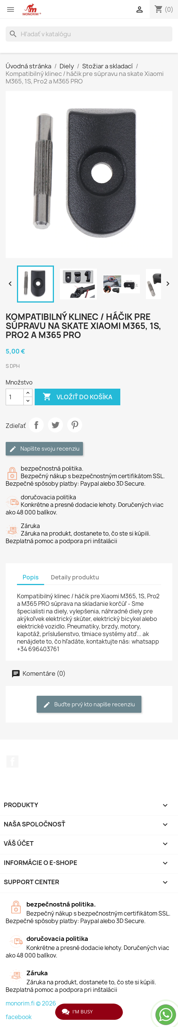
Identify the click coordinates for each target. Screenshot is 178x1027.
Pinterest (74, 424)
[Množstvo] (15, 397)
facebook (19, 1017)
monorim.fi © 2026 (31, 1003)
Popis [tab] (30, 577)
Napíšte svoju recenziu (44, 449)
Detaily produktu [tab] (75, 577)
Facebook (12, 761)
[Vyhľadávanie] (89, 34)
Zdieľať (36, 424)
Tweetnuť (55, 424)
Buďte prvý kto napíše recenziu (89, 705)
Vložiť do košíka (77, 397)
